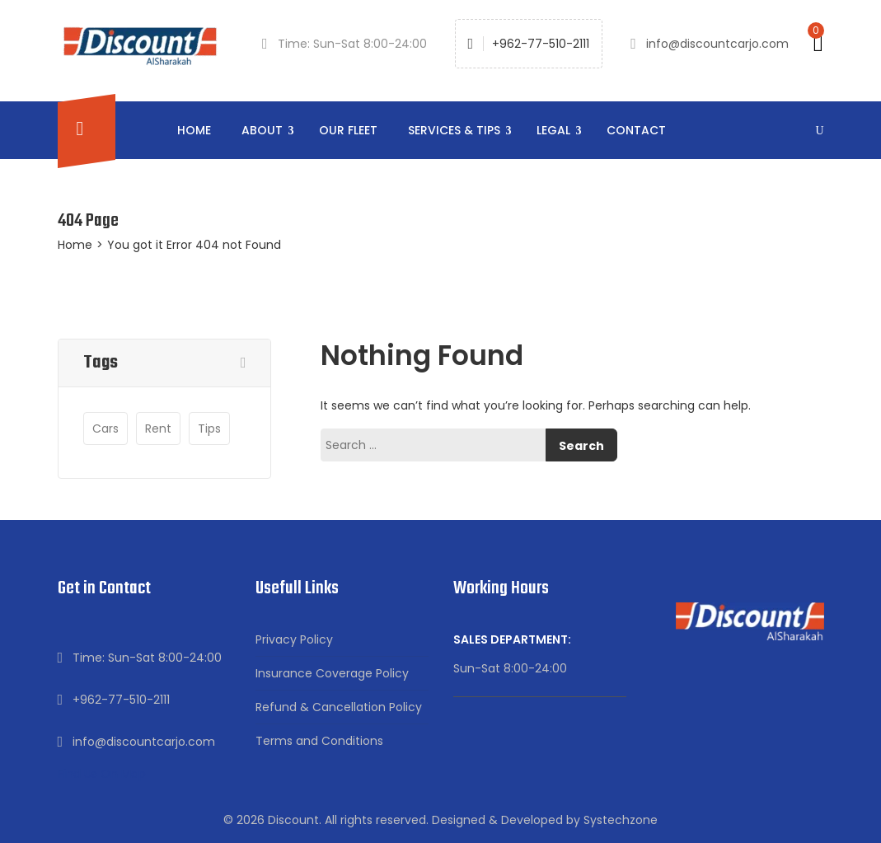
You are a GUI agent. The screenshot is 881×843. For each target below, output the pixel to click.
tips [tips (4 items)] (209, 428)
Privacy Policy (294, 639)
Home (194, 130)
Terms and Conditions (319, 741)
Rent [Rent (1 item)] (158, 428)
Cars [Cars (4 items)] (105, 428)
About (263, 130)
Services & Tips (456, 130)
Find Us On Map (102, 774)
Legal (555, 130)
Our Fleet (348, 130)
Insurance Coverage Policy (332, 673)
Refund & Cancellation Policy (338, 707)
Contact (636, 130)
